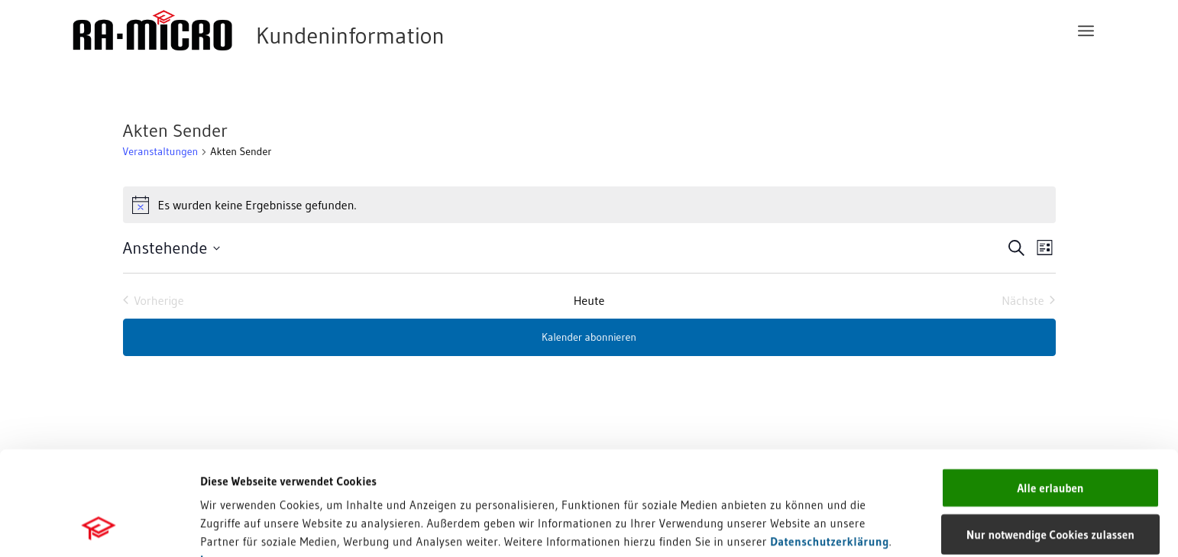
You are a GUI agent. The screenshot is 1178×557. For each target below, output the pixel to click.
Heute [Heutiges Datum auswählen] (589, 300)
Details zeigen (788, 527)
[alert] (589, 204)
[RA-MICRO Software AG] (321, 30)
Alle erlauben (1050, 390)
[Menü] (1086, 30)
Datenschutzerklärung (829, 443)
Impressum (229, 462)
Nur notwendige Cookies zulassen (1050, 436)
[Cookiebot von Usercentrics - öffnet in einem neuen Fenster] (99, 527)
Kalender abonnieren (589, 337)
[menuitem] (1086, 30)
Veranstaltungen (161, 151)
